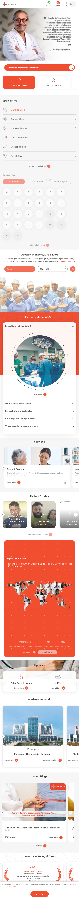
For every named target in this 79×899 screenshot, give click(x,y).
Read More (56, 837)
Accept (39, 894)
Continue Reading (67, 261)
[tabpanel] (39, 34)
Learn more (11, 886)
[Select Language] (73, 4)
